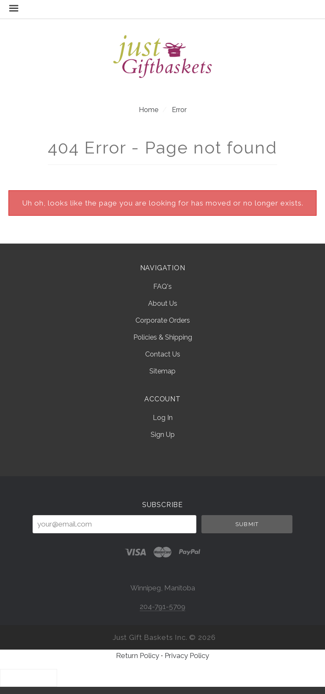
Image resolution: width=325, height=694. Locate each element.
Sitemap (162, 371)
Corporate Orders (162, 320)
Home (148, 110)
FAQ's (162, 287)
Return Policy (137, 655)
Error (179, 110)
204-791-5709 (162, 606)
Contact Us (162, 354)
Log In (163, 418)
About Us (162, 303)
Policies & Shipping (162, 337)
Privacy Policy (187, 655)
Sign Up (163, 434)
